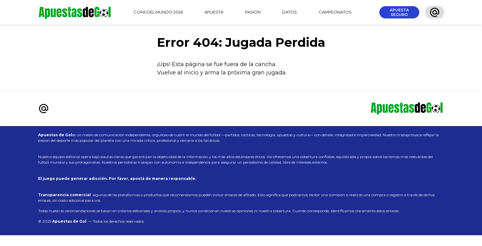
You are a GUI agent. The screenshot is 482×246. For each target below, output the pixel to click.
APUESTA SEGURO (399, 12)
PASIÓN (253, 12)
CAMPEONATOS (335, 12)
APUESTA (213, 12)
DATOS (289, 12)
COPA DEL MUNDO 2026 (158, 12)
